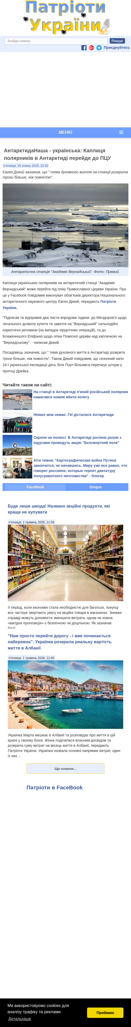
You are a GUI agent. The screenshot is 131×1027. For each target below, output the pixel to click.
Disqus (96, 487)
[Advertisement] (65, 89)
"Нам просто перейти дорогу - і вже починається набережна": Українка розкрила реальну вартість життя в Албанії (60, 641)
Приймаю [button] (105, 1013)
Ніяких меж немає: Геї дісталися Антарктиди (74, 415)
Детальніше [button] (19, 1019)
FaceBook (35, 487)
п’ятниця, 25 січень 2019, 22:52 (25, 166)
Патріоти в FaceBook (55, 787)
